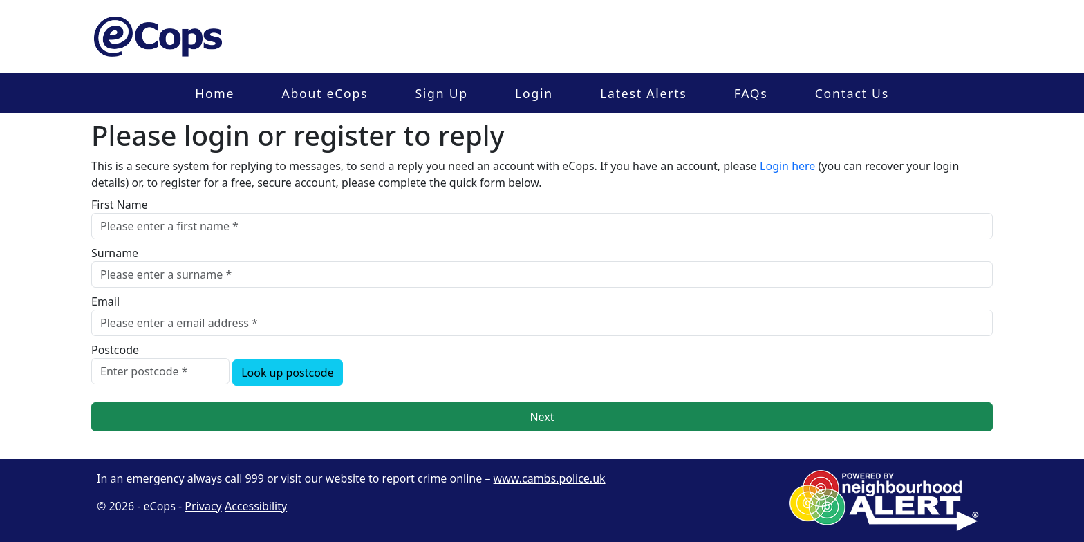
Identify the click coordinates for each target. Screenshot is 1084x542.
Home (214, 93)
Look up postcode (287, 372)
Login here (787, 166)
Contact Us (852, 93)
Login (534, 93)
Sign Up (441, 93)
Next (542, 416)
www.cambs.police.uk (550, 478)
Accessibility (256, 506)
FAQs (751, 93)
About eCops (324, 93)
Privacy (203, 506)
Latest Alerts (643, 93)
